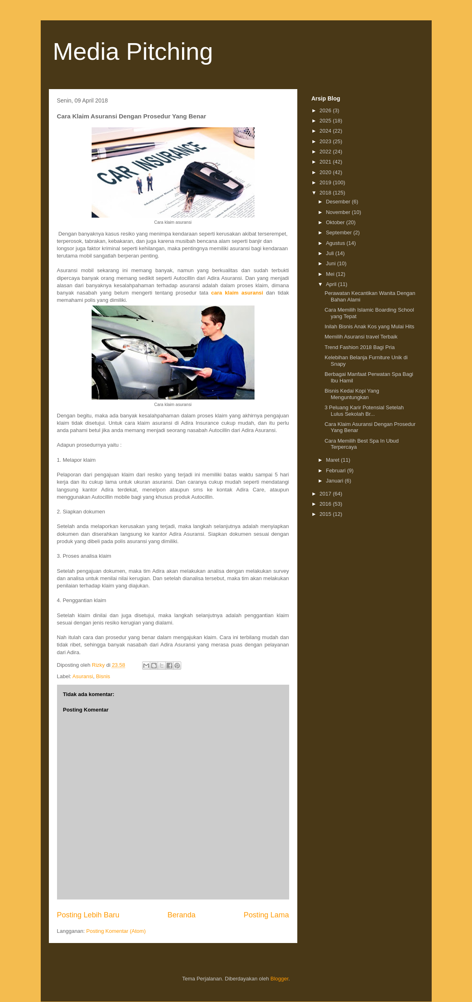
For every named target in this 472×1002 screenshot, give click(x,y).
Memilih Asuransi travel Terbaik (361, 337)
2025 (326, 121)
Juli (330, 253)
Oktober (336, 222)
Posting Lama (266, 915)
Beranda (181, 915)
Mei (331, 274)
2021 (326, 162)
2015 (326, 514)
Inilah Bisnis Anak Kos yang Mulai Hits (369, 326)
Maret (333, 460)
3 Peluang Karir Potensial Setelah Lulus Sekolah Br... (364, 410)
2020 (326, 172)
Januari (335, 481)
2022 (326, 151)
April (332, 284)
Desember (339, 202)
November (339, 212)
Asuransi (82, 676)
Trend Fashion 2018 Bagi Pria (360, 347)
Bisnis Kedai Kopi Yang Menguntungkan (352, 394)
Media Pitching (133, 51)
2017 (326, 494)
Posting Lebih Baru (88, 915)
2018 (326, 193)
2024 (326, 131)
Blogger (279, 979)
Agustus (336, 243)
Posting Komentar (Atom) (116, 931)
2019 (326, 182)
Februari (336, 470)
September (339, 232)
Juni (331, 263)
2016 (326, 504)
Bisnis (103, 676)
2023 (326, 141)
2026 (326, 110)
